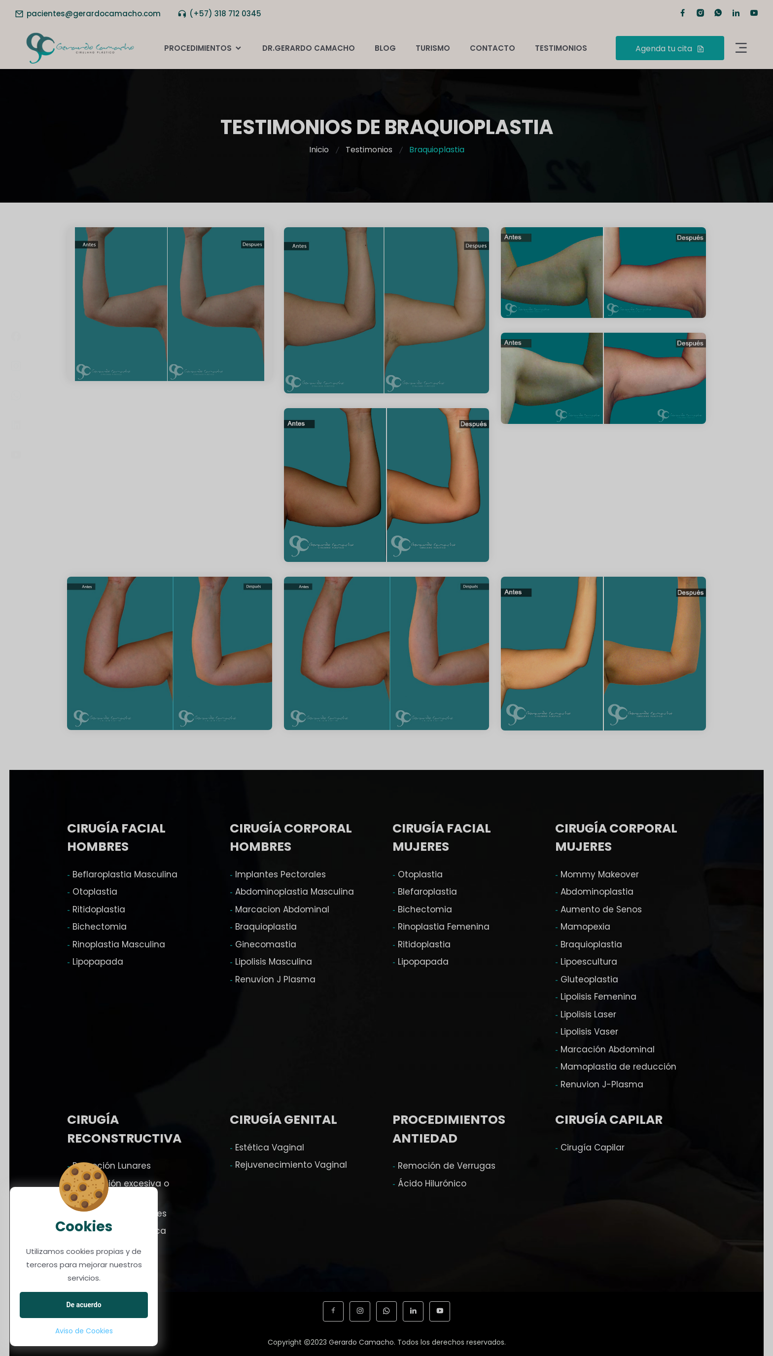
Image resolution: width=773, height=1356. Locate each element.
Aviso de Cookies (84, 1331)
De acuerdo (83, 1305)
